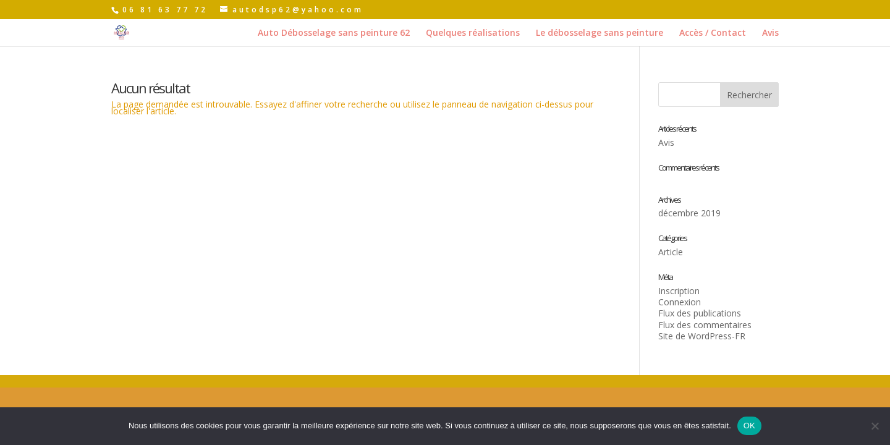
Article (670, 252)
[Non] (874, 426)
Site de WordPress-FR (701, 336)
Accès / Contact (712, 33)
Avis (770, 33)
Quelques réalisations (473, 33)
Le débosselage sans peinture (599, 33)
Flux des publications (699, 313)
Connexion (679, 302)
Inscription (679, 291)
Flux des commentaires (705, 325)
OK (749, 425)
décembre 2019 (689, 213)
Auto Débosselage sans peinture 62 (334, 33)
